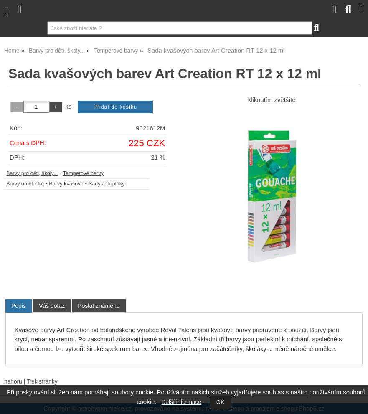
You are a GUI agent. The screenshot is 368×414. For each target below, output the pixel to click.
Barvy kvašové (66, 184)
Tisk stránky (42, 381)
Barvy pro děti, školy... (32, 173)
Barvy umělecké (25, 184)
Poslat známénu (98, 305)
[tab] (18, 306)
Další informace (181, 402)
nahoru (13, 381)
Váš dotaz (52, 305)
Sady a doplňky (107, 184)
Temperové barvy (83, 173)
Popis (18, 305)
